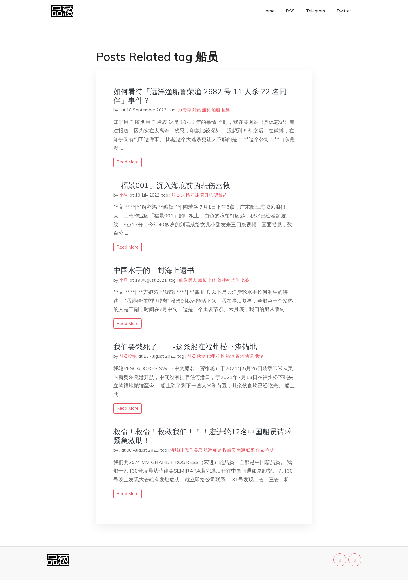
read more (127, 162)
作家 (260, 450)
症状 (269, 450)
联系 (250, 450)
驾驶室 (223, 280)
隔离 (192, 280)
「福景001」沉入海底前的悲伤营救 (171, 185)
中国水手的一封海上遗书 (153, 270)
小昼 (123, 195)
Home (268, 11)
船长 (206, 110)
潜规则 (176, 450)
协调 (249, 356)
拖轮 (220, 356)
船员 (196, 110)
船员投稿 (127, 356)
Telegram (315, 11)
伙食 (201, 356)
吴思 (198, 450)
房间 (235, 280)
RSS (290, 11)
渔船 (216, 110)
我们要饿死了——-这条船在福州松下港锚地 (185, 346)
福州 (239, 356)
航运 (207, 450)
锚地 (230, 356)
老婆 (245, 280)
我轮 (259, 356)
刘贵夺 (184, 110)
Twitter (343, 11)
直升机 (206, 195)
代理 (211, 356)
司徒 (195, 195)
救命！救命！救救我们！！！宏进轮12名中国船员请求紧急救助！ (202, 436)
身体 (212, 280)
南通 (241, 450)
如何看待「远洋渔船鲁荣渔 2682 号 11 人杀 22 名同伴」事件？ (200, 96)
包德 (225, 110)
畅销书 (219, 450)
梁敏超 (220, 195)
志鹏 (185, 195)
